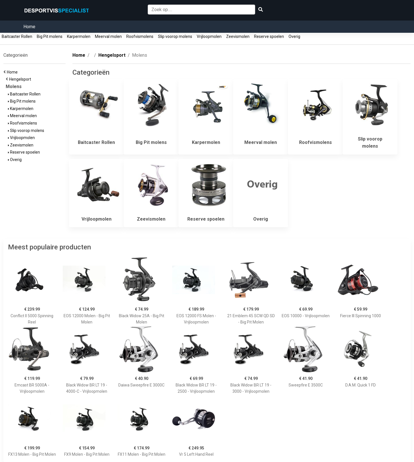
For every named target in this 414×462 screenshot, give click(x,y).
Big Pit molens (49, 36)
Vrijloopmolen (209, 36)
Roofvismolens (140, 36)
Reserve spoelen (269, 36)
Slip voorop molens (175, 36)
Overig (294, 36)
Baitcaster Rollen (17, 36)
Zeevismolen (237, 36)
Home (29, 26)
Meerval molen (108, 36)
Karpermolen (78, 36)
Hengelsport (21, 79)
